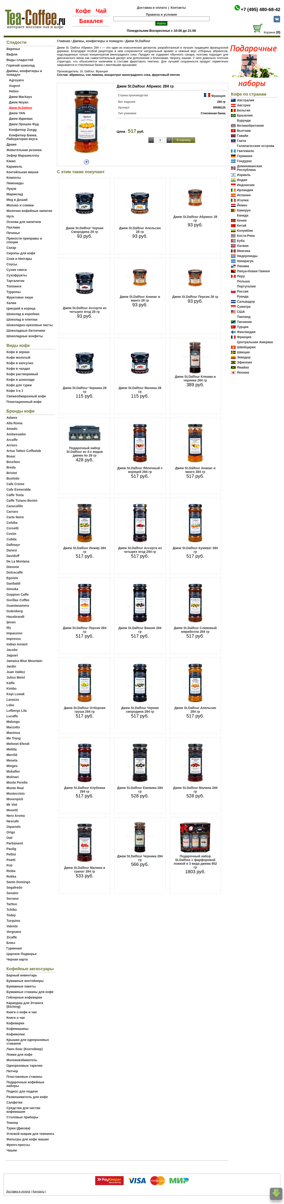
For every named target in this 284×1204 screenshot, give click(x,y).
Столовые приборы (22, 1117)
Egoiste (12, 578)
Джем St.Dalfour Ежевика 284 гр (140, 789)
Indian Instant (16, 644)
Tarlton (11, 904)
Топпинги (13, 286)
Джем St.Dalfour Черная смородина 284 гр (140, 709)
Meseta (11, 760)
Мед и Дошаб (17, 200)
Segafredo (14, 887)
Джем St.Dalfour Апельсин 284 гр (195, 709)
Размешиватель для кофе (27, 1097)
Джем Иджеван (21, 118)
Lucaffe (12, 716)
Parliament (14, 843)
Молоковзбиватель (21, 1060)
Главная (63, 41)
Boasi (10, 456)
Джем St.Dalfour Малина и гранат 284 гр (84, 869)
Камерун (244, 210)
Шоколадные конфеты (24, 336)
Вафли (11, 54)
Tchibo (11, 909)
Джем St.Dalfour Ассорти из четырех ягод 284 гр (140, 550)
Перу (241, 276)
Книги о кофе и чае (21, 1012)
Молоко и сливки (20, 205)
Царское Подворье (21, 954)
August (14, 86)
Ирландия (245, 190)
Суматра (244, 306)
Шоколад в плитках (22, 319)
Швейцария (246, 347)
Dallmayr (13, 545)
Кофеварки (15, 1023)
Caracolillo (14, 506)
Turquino (13, 921)
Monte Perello (17, 782)
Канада (242, 215)
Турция (242, 327)
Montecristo (15, 793)
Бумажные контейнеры (25, 981)
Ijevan (11, 622)
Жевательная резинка (23, 150)
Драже (11, 144)
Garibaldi (13, 583)
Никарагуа (245, 261)
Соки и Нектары (19, 259)
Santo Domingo (18, 882)
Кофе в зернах (18, 352)
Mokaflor (13, 771)
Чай (101, 11)
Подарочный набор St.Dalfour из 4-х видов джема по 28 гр (84, 451)
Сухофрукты (16, 275)
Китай (241, 225)
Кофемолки (15, 1034)
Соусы (11, 264)
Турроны (13, 292)
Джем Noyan (18, 102)
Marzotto (13, 727)
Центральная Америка (255, 342)
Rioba (10, 871)
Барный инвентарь (21, 975)
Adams (11, 417)
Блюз (10, 943)
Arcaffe (12, 440)
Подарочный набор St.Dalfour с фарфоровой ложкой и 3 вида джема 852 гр (195, 861)
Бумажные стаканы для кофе (29, 992)
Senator (12, 893)
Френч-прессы (18, 1145)
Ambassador (16, 434)
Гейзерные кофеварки (24, 997)
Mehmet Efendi (18, 744)
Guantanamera (17, 605)
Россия (242, 291)
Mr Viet (11, 804)
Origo (10, 832)
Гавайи (242, 136)
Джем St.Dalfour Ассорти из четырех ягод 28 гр (84, 309)
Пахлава (13, 227)
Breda (11, 467)
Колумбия (245, 230)
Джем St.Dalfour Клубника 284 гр (84, 789)
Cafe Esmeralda (18, 489)
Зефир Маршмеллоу (22, 155)
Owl (9, 838)
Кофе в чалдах (18, 368)
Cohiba (11, 522)
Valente (12, 926)
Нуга (10, 216)
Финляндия (246, 332)
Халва (11, 303)
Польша (243, 281)
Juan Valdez (15, 672)
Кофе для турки (19, 385)
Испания (244, 195)
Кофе (83, 11)
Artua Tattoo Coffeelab (23, 451)
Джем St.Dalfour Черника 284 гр (140, 858)
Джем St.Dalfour (137, 41)
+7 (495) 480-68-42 (260, 9)
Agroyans (16, 80)
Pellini (11, 854)
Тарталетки (15, 281)
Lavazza (12, 699)
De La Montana (18, 561)
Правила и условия (161, 14)
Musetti (12, 810)
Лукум (11, 188)
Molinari (12, 777)
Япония (243, 372)
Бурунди (244, 120)
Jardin (11, 666)
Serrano (12, 898)
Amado (11, 429)
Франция (218, 96)
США (241, 311)
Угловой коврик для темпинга (30, 1134)
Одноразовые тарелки (24, 1065)
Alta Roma (14, 423)
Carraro (12, 511)
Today (11, 915)
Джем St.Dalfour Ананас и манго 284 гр (195, 470)
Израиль (244, 175)
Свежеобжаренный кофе (26, 396)
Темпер (12, 1123)
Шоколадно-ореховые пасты (29, 325)
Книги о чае (15, 1017)
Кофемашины (17, 1029)
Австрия (243, 105)
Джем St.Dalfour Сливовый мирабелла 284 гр (195, 629)
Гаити (241, 141)
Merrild (11, 755)
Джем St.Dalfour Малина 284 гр (195, 789)
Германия (244, 156)
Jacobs (12, 650)
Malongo (13, 722)
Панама (243, 266)
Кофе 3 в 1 (14, 391)
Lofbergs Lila (16, 710)
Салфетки (14, 1102)
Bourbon (13, 462)
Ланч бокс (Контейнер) (24, 1049)
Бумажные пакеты (21, 986)
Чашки (11, 1150)
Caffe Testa (15, 495)
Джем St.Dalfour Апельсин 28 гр (140, 230)
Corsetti (12, 528)
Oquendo (13, 827)
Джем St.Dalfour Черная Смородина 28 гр (85, 230)
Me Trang (13, 738)
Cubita (11, 539)
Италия (242, 200)
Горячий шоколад (20, 65)
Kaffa (10, 683)
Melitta (11, 749)
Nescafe (12, 821)
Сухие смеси (16, 270)
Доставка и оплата (152, 7)
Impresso (13, 639)
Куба (241, 241)
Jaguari (12, 655)
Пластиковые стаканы (24, 1076)
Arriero (11, 445)
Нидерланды (247, 256)
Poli (9, 865)
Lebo (10, 705)
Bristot (11, 473)
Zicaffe (11, 937)
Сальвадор (246, 301)
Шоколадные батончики (25, 330)
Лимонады (15, 183)
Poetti (10, 860)
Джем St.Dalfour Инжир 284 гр (84, 550)
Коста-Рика (246, 235)
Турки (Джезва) (18, 1128)
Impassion (14, 633)
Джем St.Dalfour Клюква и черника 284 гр (195, 378)
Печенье (13, 233)
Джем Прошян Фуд (24, 124)
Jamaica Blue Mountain (24, 661)
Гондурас (244, 161)
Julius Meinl (15, 677)
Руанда (242, 296)
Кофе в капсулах (19, 363)
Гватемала (245, 151)
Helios (14, 91)
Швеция (243, 352)
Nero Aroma (15, 815)
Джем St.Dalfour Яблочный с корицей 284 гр (140, 470)
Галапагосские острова (255, 146)
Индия (242, 180)
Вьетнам (244, 130)
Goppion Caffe (17, 594)
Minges (12, 766)
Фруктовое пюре (19, 297)
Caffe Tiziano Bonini (21, 500)
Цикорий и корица (20, 308)
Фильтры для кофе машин (27, 1139)
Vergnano (13, 932)
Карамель (14, 166)
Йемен (242, 205)
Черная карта (17, 959)
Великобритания (250, 125)
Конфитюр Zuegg (23, 130)
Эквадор (244, 357)
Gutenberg (14, 611)
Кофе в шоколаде (20, 379)
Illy (8, 628)
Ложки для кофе (19, 1054)
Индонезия (245, 185)
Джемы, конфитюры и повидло (98, 41)
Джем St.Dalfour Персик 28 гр (195, 297)
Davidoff (12, 556)
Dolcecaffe (14, 572)
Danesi (11, 550)
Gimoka (12, 589)
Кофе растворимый (22, 374)
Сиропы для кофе (20, 253)
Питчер (12, 1071)
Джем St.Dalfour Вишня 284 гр (140, 629)
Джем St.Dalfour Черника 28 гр (84, 389)
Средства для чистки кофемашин (23, 1109)
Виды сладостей (19, 60)
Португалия (246, 286)
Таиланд (244, 317)
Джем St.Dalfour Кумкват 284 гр (195, 550)
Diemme (12, 567)
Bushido (12, 478)
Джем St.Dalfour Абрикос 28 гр (195, 218)
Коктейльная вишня (22, 172)
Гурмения (14, 948)
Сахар (11, 247)
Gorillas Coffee (18, 600)
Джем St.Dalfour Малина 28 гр (139, 389)
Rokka (11, 876)
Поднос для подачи (22, 1091)
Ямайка (243, 367)
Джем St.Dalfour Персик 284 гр (84, 629)
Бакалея (91, 21)
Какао (11, 161)
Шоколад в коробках (22, 314)
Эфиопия (244, 362)
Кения (242, 220)
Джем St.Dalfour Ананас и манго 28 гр (140, 298)
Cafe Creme (15, 484)
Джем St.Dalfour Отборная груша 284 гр (84, 709)
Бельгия (243, 110)
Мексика (243, 251)
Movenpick (14, 799)
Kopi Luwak (15, 694)
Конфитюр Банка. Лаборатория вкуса (22, 137)
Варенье (13, 49)
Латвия (242, 246)
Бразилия (245, 115)
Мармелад (14, 194)
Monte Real (15, 788)
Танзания (244, 322)
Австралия (245, 100)
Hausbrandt (15, 616)
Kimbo (11, 688)
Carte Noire (15, 517)
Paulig (11, 849)
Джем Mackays (20, 97)
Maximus (13, 733)
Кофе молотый (18, 357)
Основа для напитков (23, 222)
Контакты (178, 7)
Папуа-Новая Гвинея (253, 271)
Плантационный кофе (23, 402)
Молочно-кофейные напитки (29, 211)
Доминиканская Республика (249, 168)
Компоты (13, 177)
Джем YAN (17, 113)
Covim (11, 534)
